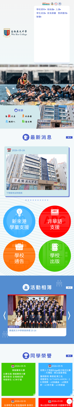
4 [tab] (33, 200)
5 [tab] (36, 200)
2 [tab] (28, 200)
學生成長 (41, 13)
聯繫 (38, 17)
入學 (58, 9)
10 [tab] (48, 200)
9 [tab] (45, 200)
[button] (4, 306)
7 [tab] (40, 200)
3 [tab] (31, 200)
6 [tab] (38, 200)
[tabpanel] (37, 172)
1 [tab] (26, 200)
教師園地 (62, 13)
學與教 (50, 9)
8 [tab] (43, 200)
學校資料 (41, 9)
